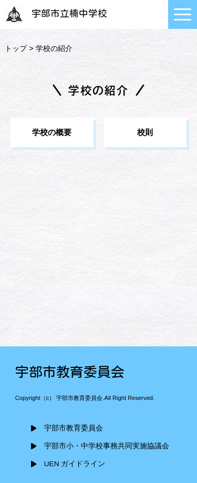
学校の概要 (51, 132)
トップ (16, 48)
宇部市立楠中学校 (55, 13)
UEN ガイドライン (74, 464)
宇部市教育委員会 (73, 428)
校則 (145, 132)
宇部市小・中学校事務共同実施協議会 (106, 446)
